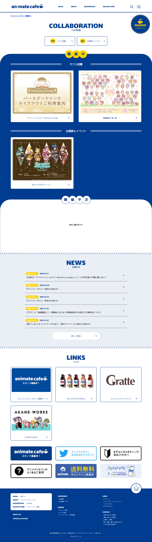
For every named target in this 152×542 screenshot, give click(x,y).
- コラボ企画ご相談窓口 (109, 524)
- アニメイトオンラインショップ (111, 501)
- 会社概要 (61, 499)
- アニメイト (106, 499)
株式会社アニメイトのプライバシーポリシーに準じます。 (85, 533)
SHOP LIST (17, 514)
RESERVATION (89, 6)
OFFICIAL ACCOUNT (20, 518)
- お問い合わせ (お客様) (109, 515)
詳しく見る (84, 336)
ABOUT (74, 6)
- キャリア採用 (62, 512)
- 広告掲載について (63, 501)
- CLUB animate (107, 504)
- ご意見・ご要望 (107, 519)
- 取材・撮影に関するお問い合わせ (112, 522)
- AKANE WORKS (107, 506)
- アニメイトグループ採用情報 (66, 515)
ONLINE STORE (109, 6)
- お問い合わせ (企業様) (109, 517)
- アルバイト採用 (62, 510)
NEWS (60, 6)
